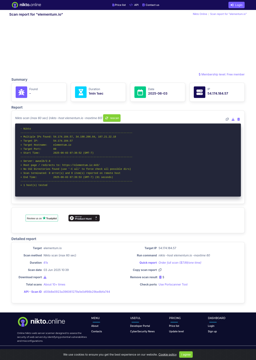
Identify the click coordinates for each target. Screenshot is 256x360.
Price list (119, 5)
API (133, 5)
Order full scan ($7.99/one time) (180, 262)
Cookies (166, 351)
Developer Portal (140, 325)
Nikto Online (200, 13)
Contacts (96, 331)
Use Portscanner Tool (173, 284)
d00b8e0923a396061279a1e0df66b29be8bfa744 (77, 291)
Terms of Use (132, 351)
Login (236, 5)
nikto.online (43, 351)
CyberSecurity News (142, 331)
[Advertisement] (128, 45)
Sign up (212, 331)
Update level (176, 331)
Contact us (150, 5)
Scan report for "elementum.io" (228, 13)
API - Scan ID (33, 291)
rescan (112, 118)
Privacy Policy (150, 351)
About (94, 325)
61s (46, 262)
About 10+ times (54, 284)
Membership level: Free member (222, 74)
